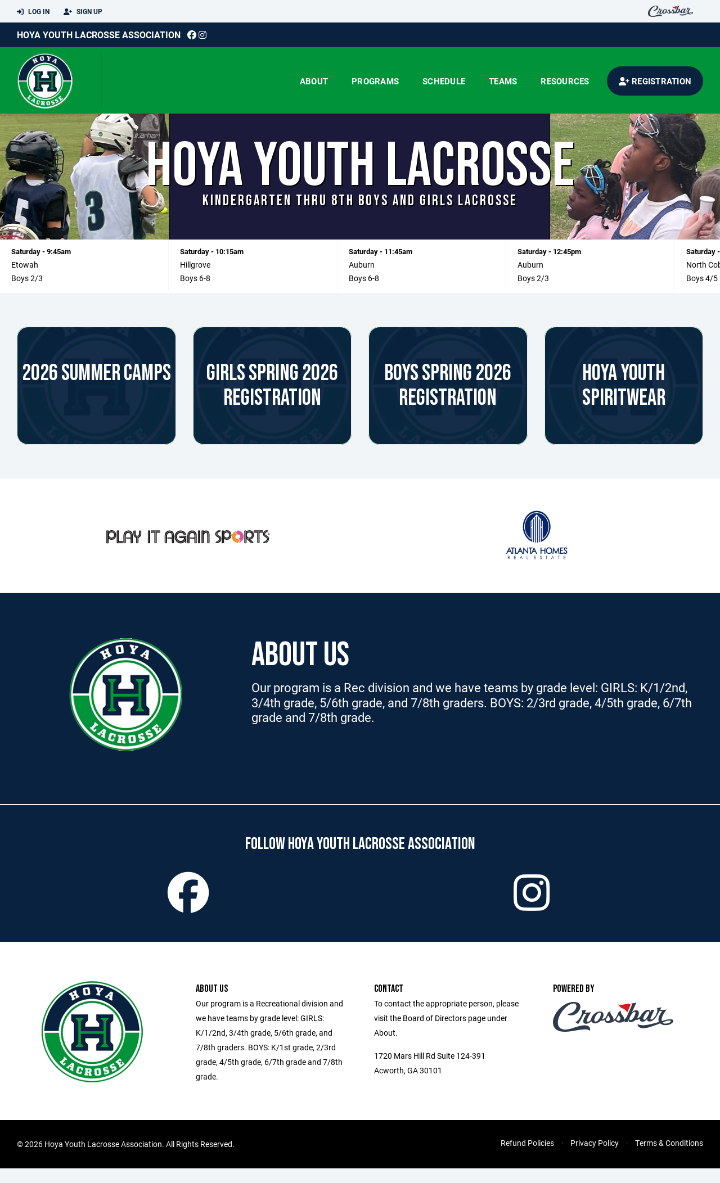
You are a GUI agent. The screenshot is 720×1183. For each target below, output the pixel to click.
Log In (33, 12)
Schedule (443, 81)
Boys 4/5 (702, 278)
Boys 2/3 (27, 278)
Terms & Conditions (669, 1157)
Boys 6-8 (195, 278)
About (314, 81)
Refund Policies (527, 1157)
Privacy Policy (594, 1157)
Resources (565, 81)
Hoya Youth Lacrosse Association (99, 34)
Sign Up (83, 12)
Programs (375, 81)
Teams (503, 81)
